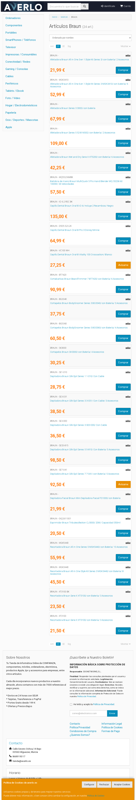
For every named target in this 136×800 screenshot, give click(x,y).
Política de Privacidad (86, 696)
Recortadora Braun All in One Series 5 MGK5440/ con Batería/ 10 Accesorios (89, 547)
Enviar (112, 713)
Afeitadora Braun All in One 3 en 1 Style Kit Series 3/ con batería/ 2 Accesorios (89, 59)
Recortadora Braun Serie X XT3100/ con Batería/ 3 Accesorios (81, 595)
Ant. (52, 46)
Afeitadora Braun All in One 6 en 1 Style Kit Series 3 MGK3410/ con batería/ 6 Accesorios (89, 85)
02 (63, 46)
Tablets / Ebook (14, 90)
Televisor (10, 47)
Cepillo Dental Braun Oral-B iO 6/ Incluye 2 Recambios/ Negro (81, 205)
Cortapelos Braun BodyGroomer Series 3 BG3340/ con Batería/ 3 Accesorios (89, 303)
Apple (8, 127)
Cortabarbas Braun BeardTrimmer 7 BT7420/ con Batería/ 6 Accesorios (87, 278)
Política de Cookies (95, 795)
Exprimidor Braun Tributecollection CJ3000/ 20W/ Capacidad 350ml (85, 522)
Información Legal (112, 723)
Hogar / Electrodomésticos (21, 105)
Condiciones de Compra (83, 731)
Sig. (69, 46)
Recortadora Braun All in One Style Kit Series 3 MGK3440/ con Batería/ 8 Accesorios (86, 572)
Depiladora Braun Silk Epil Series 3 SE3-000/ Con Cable (78, 425)
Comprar (123, 70)
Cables (9, 76)
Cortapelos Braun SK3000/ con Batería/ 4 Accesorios (77, 352)
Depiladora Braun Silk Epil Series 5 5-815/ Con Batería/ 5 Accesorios (85, 449)
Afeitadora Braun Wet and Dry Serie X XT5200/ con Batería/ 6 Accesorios (87, 157)
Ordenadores (13, 18)
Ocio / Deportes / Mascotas (21, 120)
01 (58, 46)
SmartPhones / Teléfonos (20, 40)
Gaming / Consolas (16, 69)
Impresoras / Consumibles (21, 54)
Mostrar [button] (126, 46)
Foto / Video (12, 98)
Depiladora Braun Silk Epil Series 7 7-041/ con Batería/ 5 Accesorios (84, 473)
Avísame (123, 265)
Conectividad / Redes (17, 61)
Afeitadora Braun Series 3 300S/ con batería (72, 108)
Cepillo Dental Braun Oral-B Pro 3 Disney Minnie (74, 230)
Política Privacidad (80, 727)
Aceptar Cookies (122, 784)
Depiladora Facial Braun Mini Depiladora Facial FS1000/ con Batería (85, 498)
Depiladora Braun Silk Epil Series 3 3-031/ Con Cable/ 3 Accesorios (84, 400)
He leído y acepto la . (94, 704)
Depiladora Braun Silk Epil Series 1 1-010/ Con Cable (77, 376)
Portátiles (11, 32)
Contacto (75, 723)
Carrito (125, 6)
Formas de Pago (111, 731)
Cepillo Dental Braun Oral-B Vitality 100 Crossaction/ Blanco (81, 254)
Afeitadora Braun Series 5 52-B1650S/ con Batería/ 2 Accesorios (82, 132)
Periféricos (11, 83)
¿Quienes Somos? (80, 734)
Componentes (13, 25)
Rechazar (104, 784)
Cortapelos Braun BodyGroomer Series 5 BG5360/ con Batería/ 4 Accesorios (89, 327)
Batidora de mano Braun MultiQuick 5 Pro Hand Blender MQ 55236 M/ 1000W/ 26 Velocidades (86, 182)
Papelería (10, 112)
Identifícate (107, 6)
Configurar (89, 784)
